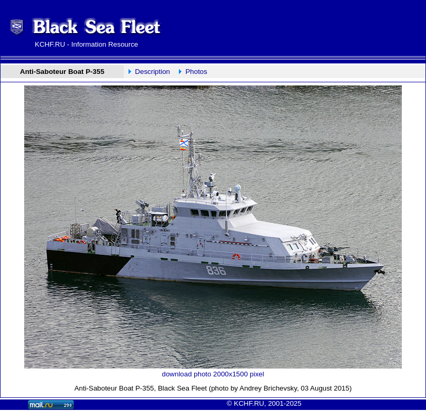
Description (152, 71)
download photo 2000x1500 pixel (213, 374)
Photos (196, 71)
